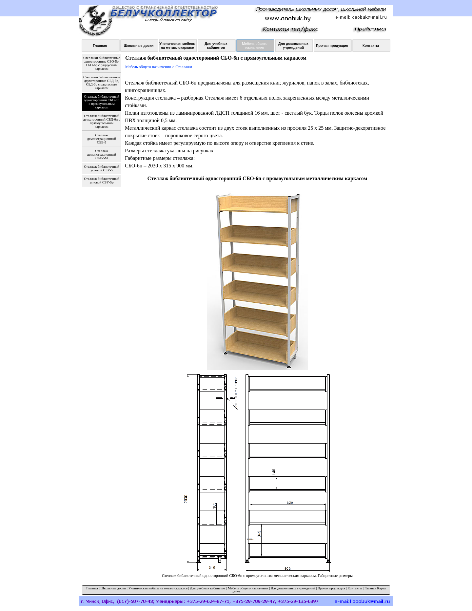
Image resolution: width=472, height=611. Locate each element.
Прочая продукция (331, 588)
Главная (92, 588)
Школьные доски (113, 588)
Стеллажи (183, 67)
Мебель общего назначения (248, 588)
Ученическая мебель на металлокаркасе (157, 588)
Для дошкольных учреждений (293, 588)
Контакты (354, 588)
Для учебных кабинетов (207, 588)
